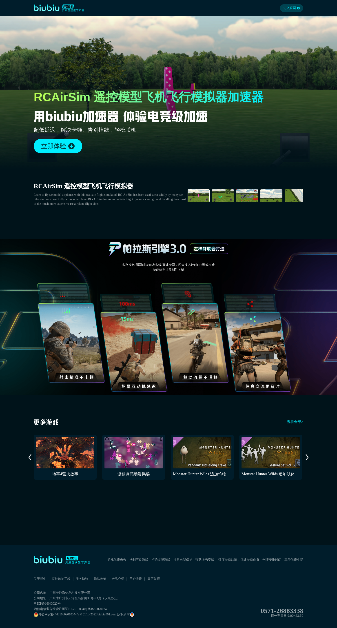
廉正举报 (153, 579)
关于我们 (40, 579)
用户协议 (135, 579)
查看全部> (295, 422)
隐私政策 (100, 579)
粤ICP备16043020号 (47, 603)
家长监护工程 (61, 579)
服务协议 (82, 579)
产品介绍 (118, 579)
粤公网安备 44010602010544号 (57, 614)
